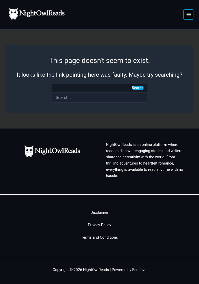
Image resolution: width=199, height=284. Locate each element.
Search (138, 88)
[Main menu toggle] (188, 14)
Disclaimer (100, 212)
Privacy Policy (99, 225)
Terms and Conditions (99, 237)
